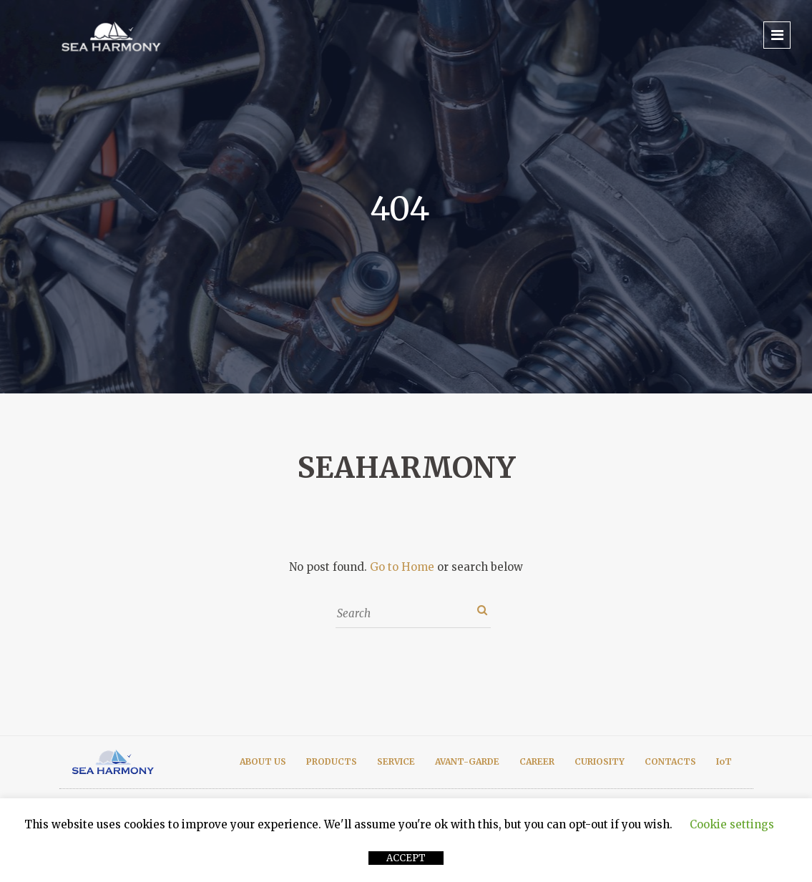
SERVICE (396, 761)
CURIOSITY (599, 761)
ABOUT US (263, 761)
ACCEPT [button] (406, 858)
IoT (724, 761)
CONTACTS (670, 761)
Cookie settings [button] (732, 824)
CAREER (536, 761)
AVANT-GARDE (467, 761)
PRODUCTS (331, 761)
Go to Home (402, 567)
